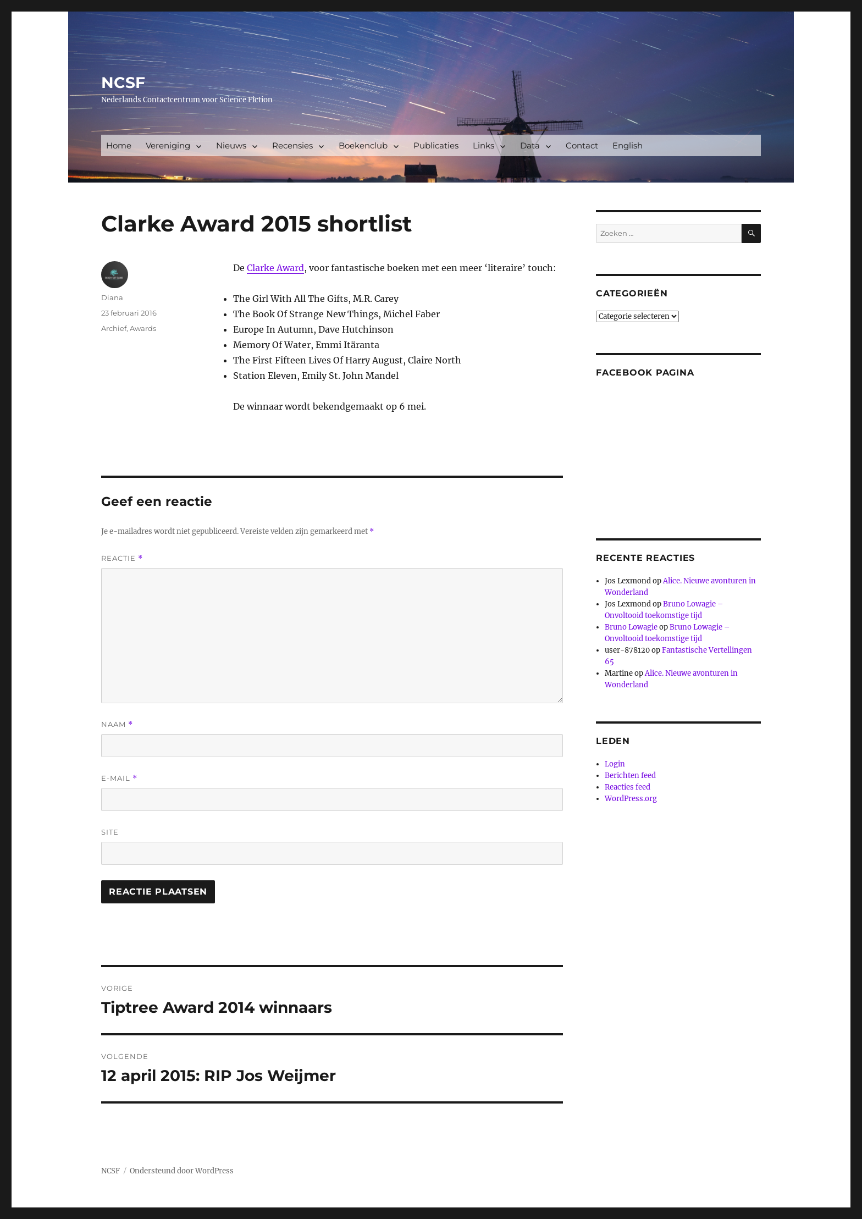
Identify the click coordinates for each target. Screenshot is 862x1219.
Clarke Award (275, 267)
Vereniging (168, 145)
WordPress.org (631, 798)
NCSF (123, 82)
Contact (582, 145)
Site (110, 832)
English (627, 145)
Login (615, 764)
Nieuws (231, 145)
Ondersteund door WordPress (182, 1171)
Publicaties (435, 145)
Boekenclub (363, 145)
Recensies (292, 145)
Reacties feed (627, 787)
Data (530, 145)
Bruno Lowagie (631, 627)
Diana (112, 297)
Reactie (122, 558)
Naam (117, 724)
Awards (143, 328)
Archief (113, 328)
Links (483, 145)
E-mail (119, 778)
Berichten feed (630, 775)
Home (118, 145)
